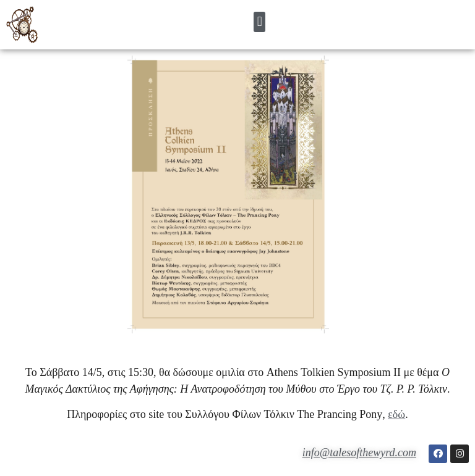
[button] (259, 22)
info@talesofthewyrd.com (359, 452)
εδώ (396, 414)
